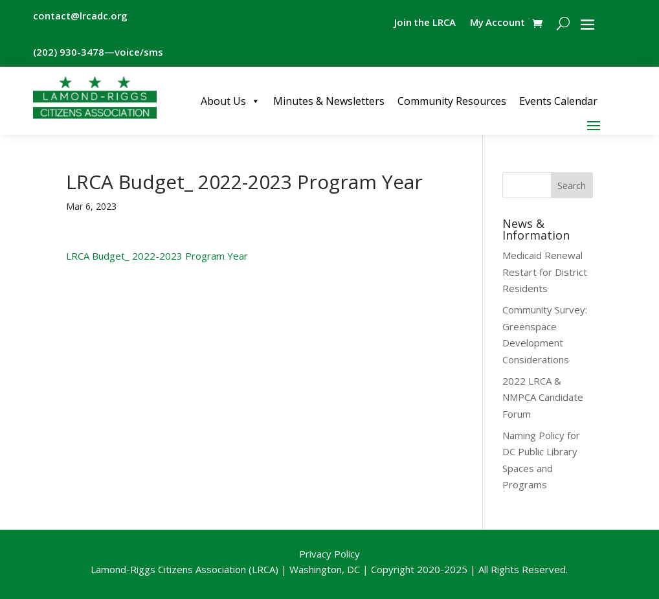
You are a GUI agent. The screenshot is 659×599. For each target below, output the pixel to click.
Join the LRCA (424, 22)
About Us (230, 101)
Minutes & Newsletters (329, 101)
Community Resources (451, 101)
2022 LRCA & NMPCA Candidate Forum (542, 397)
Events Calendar (558, 101)
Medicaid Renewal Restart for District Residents (544, 272)
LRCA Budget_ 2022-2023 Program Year (157, 255)
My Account (497, 22)
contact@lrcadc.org (80, 15)
